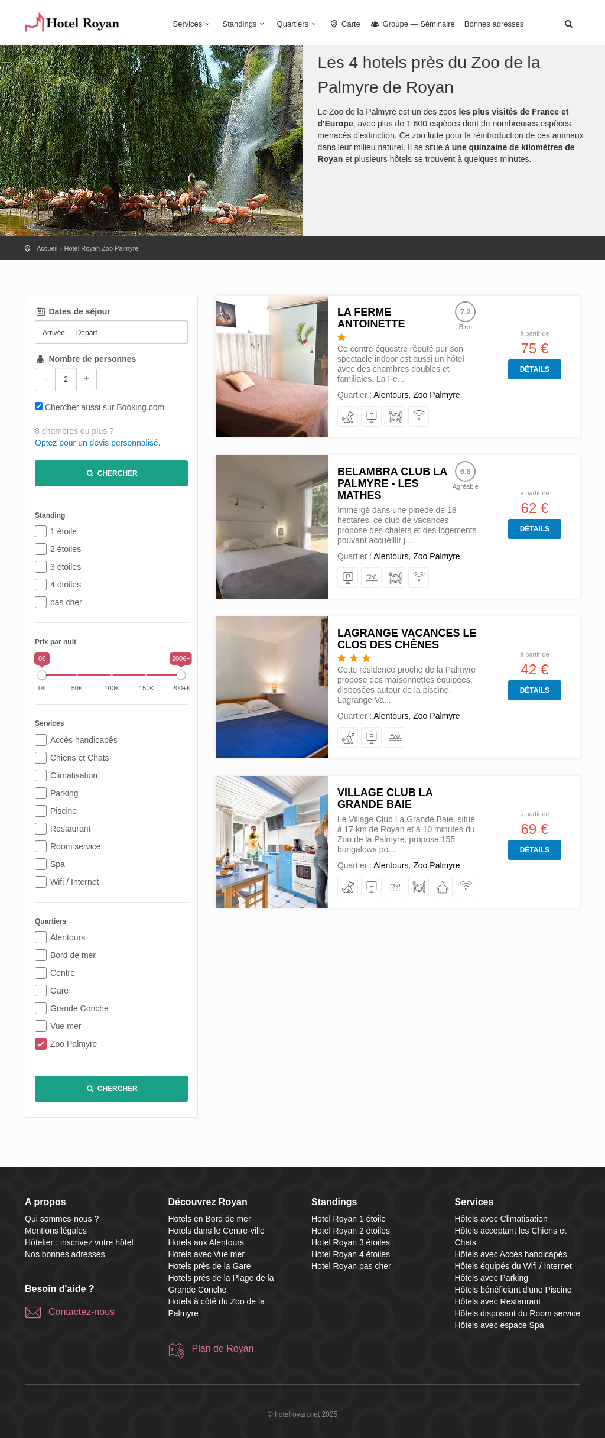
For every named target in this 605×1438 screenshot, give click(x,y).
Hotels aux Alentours (206, 1242)
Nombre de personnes (85, 358)
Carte (344, 24)
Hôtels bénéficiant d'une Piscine (513, 1289)
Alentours (67, 937)
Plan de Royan (223, 1348)
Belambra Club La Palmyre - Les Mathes (392, 483)
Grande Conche (79, 1008)
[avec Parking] (372, 417)
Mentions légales (56, 1230)
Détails (534, 369)
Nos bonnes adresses (65, 1254)
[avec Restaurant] (395, 417)
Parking (64, 793)
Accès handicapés (84, 740)
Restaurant (70, 828)
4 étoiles (65, 584)
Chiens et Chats (79, 757)
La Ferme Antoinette (371, 318)
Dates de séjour (72, 311)
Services (193, 24)
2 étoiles (65, 549)
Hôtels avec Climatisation (501, 1218)
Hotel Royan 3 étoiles (350, 1242)
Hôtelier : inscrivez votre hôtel (79, 1242)
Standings (245, 24)
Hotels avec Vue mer (206, 1254)
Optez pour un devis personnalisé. (97, 442)
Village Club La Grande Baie (384, 798)
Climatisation (73, 775)
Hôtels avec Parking (492, 1278)
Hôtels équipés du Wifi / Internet (513, 1266)
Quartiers (298, 24)
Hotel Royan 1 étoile (348, 1218)
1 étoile (63, 531)
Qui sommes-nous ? (62, 1218)
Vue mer (65, 1026)
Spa (57, 864)
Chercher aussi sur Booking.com (104, 407)
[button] (568, 23)
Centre (62, 973)
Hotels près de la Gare (209, 1266)
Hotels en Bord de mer (209, 1218)
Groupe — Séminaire (412, 24)
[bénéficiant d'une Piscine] (372, 578)
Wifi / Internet (74, 882)
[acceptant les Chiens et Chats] (348, 417)
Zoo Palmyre (73, 1044)
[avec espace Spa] (442, 887)
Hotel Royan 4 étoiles (350, 1254)
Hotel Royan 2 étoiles (350, 1230)
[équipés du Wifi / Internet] (419, 417)
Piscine (63, 811)
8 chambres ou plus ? (74, 431)
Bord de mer (73, 955)
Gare (59, 990)
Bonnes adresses (493, 24)
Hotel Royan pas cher (351, 1266)
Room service (75, 846)
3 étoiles (65, 567)
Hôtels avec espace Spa (499, 1325)
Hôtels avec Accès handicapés (511, 1254)
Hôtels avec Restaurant (498, 1301)
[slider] (42, 675)
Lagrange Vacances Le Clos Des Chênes (407, 639)
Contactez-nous (81, 1312)
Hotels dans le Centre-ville (216, 1230)
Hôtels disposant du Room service (517, 1313)
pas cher (66, 602)
